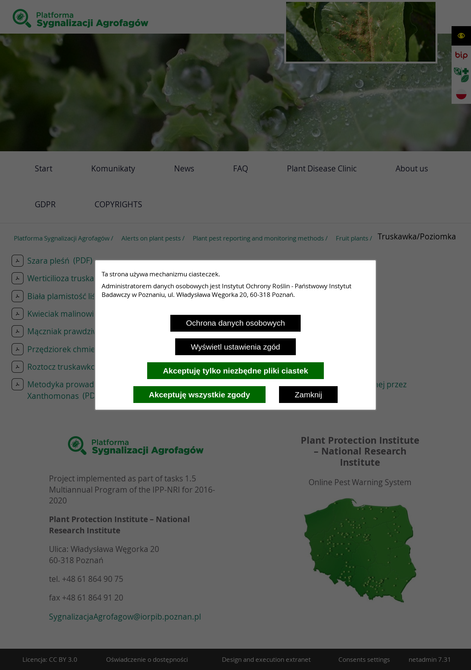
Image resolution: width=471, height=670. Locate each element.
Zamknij (308, 394)
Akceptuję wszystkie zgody (199, 394)
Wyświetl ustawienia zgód (235, 346)
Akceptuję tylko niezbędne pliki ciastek (235, 370)
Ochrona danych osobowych (235, 323)
